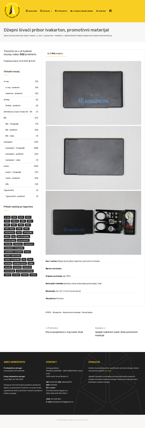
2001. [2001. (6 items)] (26, 229)
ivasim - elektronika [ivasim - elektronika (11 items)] (12, 255)
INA (5, 118)
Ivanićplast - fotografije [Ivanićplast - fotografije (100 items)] (14, 248)
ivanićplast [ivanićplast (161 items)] (29, 244)
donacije (108, 371)
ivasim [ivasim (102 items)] (27, 252)
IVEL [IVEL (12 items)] (24, 259)
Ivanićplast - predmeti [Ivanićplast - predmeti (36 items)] (13, 252)
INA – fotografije (12, 124)
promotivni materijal (72, 312)
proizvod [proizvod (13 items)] (17, 267)
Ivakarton (58, 312)
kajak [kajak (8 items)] (30, 259)
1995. (49, 312)
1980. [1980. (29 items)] (23, 221)
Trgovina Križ (9, 190)
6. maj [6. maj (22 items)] (7, 217)
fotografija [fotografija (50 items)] (28, 232)
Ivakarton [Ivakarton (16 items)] (18, 244)
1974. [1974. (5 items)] (28, 217)
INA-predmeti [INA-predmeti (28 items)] (23, 240)
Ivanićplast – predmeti (14, 154)
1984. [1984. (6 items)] (30, 221)
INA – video (10, 136)
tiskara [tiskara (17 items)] (25, 275)
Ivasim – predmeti (13, 178)
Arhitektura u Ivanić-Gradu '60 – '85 (18, 112)
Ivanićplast (8, 142)
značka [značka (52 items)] (33, 275)
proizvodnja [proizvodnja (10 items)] (9, 271)
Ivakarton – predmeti (14, 93)
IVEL (7, 184)
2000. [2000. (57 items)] (19, 229)
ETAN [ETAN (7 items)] (19, 232)
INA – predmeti (11, 130)
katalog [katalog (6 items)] (8, 263)
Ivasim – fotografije (13, 172)
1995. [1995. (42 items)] (28, 225)
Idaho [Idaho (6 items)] (7, 236)
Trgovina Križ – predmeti (15, 196)
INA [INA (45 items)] (13, 236)
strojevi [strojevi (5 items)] (16, 275)
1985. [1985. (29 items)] (7, 225)
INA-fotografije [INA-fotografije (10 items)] (23, 236)
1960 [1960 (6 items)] (14, 217)
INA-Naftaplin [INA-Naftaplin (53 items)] (10, 240)
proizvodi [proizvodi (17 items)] (27, 267)
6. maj (6, 81)
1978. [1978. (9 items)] (7, 221)
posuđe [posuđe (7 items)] (8, 267)
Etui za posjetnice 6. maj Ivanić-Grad (64, 332)
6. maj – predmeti (12, 88)
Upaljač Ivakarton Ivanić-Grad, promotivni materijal (116, 334)
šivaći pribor (88, 312)
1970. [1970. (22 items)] (21, 217)
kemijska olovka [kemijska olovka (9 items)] (20, 263)
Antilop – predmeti (13, 106)
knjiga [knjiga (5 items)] (31, 263)
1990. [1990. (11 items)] (21, 225)
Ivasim (6, 166)
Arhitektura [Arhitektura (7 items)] (9, 232)
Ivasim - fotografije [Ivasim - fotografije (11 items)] (12, 259)
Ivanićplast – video (13, 160)
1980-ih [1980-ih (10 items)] (15, 221)
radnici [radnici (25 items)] (7, 275)
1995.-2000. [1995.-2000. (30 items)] (9, 229)
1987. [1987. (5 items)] (14, 225)
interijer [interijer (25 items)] (8, 244)
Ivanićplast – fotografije (15, 148)
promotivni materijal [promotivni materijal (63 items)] (24, 271)
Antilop (6, 100)
